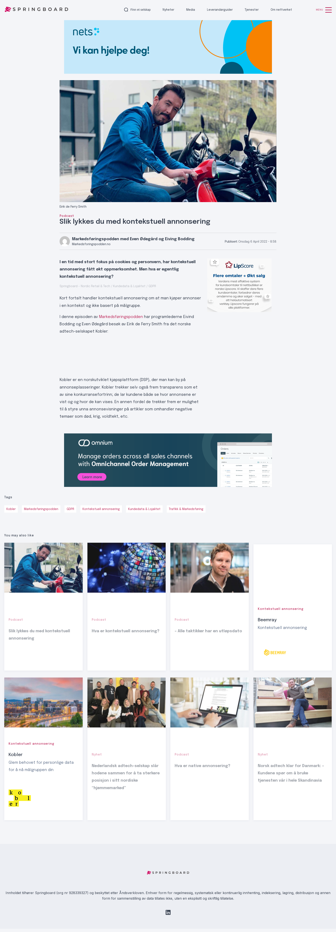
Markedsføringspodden (121, 317)
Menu (324, 10)
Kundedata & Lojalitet (144, 509)
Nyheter (168, 9)
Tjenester (252, 9)
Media (190, 9)
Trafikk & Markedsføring (186, 509)
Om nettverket (281, 9)
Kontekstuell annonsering (101, 509)
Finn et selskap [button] (140, 9)
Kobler (11, 509)
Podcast (67, 216)
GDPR (70, 509)
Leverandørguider (220, 9)
